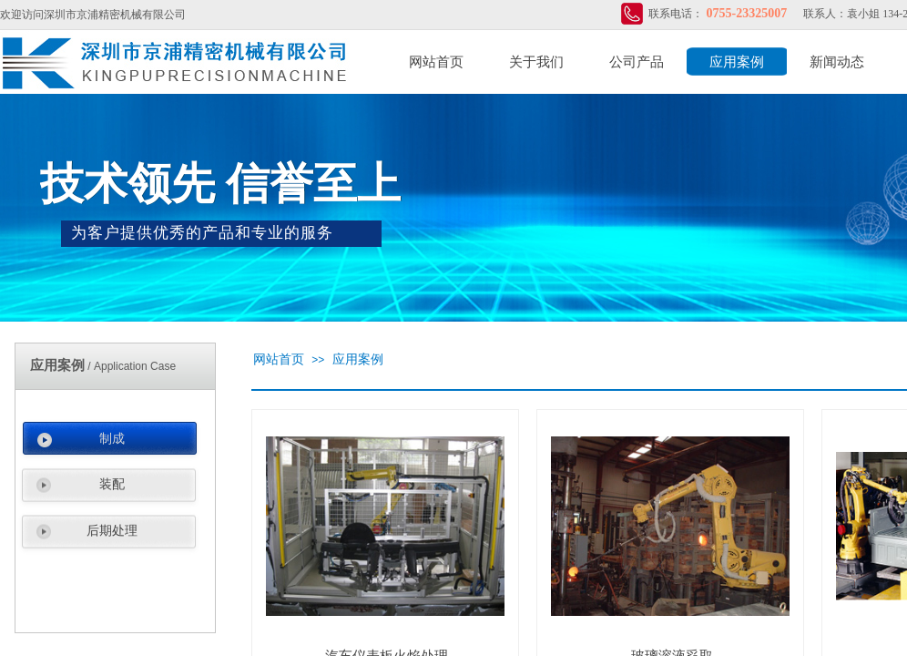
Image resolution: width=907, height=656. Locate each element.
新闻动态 (837, 62)
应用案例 (736, 62)
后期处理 (112, 531)
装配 (112, 484)
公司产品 (636, 62)
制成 (112, 439)
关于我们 (536, 62)
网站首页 (436, 62)
